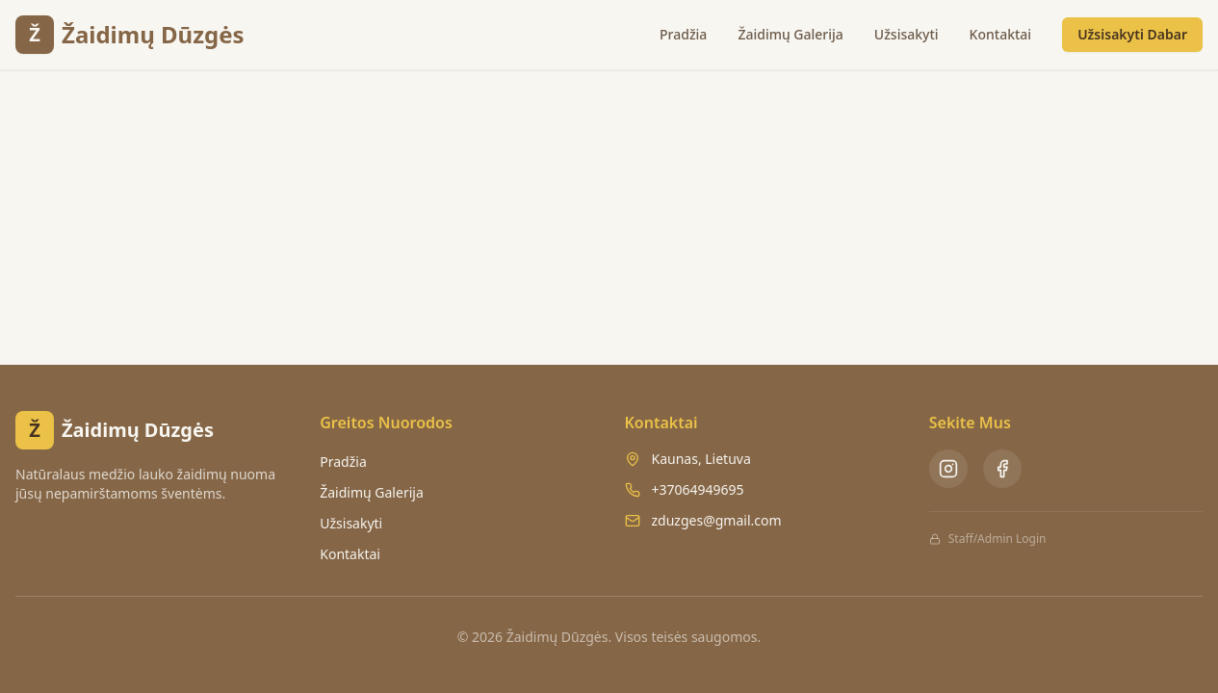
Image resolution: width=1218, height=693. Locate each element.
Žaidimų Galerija (790, 34)
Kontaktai (1001, 34)
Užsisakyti (906, 34)
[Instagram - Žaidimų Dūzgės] (948, 468)
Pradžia (683, 34)
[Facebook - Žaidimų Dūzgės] (1002, 468)
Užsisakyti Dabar (1132, 34)
